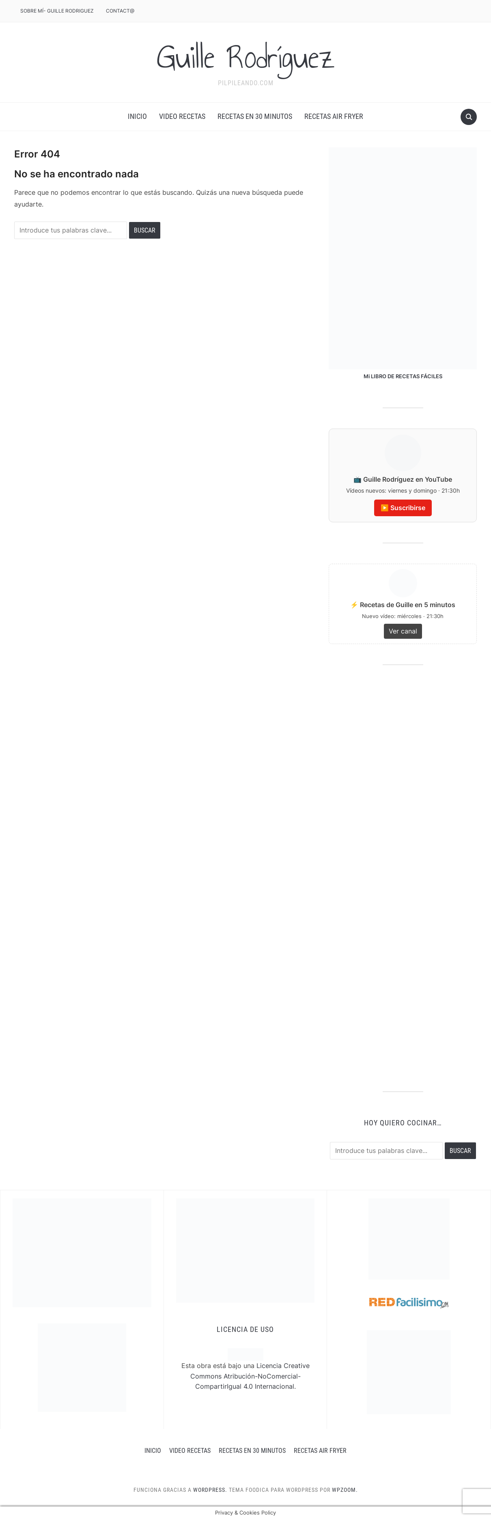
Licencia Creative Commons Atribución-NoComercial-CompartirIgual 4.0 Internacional (250, 1376)
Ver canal (403, 631)
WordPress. (210, 1490)
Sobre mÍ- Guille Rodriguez (57, 11)
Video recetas (182, 116)
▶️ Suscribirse (403, 508)
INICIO (137, 116)
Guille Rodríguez (246, 57)
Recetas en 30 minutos (255, 116)
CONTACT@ (120, 11)
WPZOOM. (345, 1490)
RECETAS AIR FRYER (333, 116)
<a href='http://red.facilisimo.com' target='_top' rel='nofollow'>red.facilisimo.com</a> (408, 1303)
